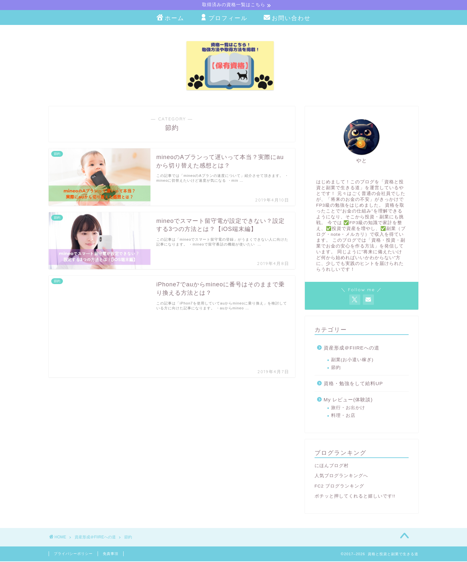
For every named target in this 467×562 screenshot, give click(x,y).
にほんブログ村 (332, 466)
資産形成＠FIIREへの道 (351, 348)
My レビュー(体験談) (348, 400)
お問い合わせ (287, 19)
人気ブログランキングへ (341, 476)
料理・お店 (343, 416)
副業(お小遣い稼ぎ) (352, 360)
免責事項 (110, 554)
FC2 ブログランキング (339, 486)
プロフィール (223, 19)
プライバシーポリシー (73, 554)
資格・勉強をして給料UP (353, 384)
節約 (336, 368)
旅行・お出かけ (348, 408)
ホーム (170, 19)
